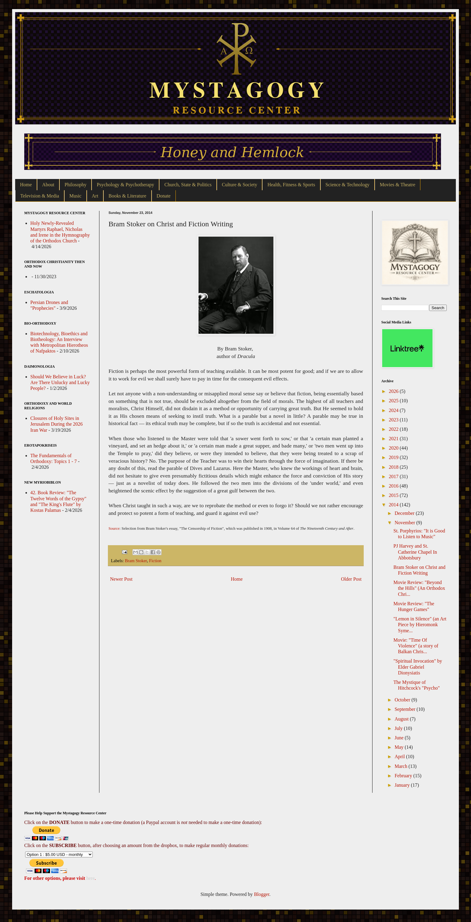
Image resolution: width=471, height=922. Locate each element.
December (405, 513)
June (400, 737)
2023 (394, 419)
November (405, 522)
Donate (164, 195)
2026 (394, 391)
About (48, 184)
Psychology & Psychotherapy (125, 184)
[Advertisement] (236, 634)
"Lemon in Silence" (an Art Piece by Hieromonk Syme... (419, 624)
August (402, 718)
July (399, 728)
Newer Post (121, 579)
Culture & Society (239, 184)
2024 (394, 410)
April (400, 756)
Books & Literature (127, 195)
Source (114, 528)
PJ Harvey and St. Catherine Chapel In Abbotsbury (415, 551)
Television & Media (39, 195)
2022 (394, 429)
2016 (394, 485)
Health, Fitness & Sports (291, 184)
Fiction (155, 560)
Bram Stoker (136, 560)
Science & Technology (347, 184)
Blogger (261, 894)
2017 (394, 476)
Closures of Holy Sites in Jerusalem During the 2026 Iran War (56, 424)
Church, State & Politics (188, 184)
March (402, 766)
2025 (394, 400)
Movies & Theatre (397, 184)
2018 (394, 467)
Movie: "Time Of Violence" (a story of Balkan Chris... (415, 645)
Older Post (351, 579)
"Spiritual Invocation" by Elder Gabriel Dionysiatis (417, 666)
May (400, 747)
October (403, 699)
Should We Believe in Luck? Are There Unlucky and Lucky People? (60, 382)
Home (26, 184)
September (405, 709)
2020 (394, 448)
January (403, 785)
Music (75, 195)
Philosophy (75, 184)
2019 (394, 457)
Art (95, 195)
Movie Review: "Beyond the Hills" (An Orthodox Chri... (419, 588)
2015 (394, 495)
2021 (394, 438)
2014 (394, 504)
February (404, 775)
